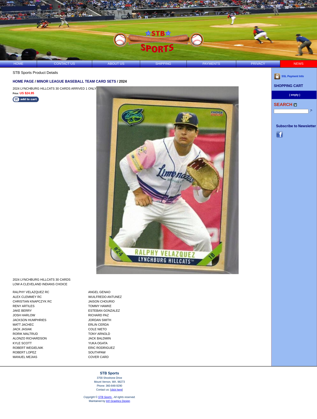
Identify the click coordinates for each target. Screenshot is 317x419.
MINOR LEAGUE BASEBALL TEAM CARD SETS (76, 81)
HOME (18, 63)
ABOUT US (116, 63)
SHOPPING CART (288, 86)
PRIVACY (258, 63)
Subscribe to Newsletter (296, 126)
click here (116, 389)
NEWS (298, 63)
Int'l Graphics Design (118, 401)
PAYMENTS (211, 63)
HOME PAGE (23, 81)
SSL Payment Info (289, 76)
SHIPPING (163, 63)
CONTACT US (64, 63)
